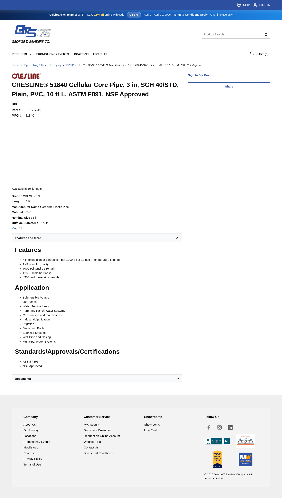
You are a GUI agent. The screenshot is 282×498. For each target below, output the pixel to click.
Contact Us (91, 447)
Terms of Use (32, 464)
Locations (30, 436)
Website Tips (92, 441)
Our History (31, 430)
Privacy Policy (33, 458)
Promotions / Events (37, 441)
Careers (29, 453)
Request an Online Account (102, 436)
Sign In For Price (199, 75)
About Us (30, 424)
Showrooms (152, 424)
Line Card (150, 430)
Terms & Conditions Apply (191, 14)
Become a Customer (97, 430)
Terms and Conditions (98, 453)
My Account (91, 424)
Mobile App (31, 447)
